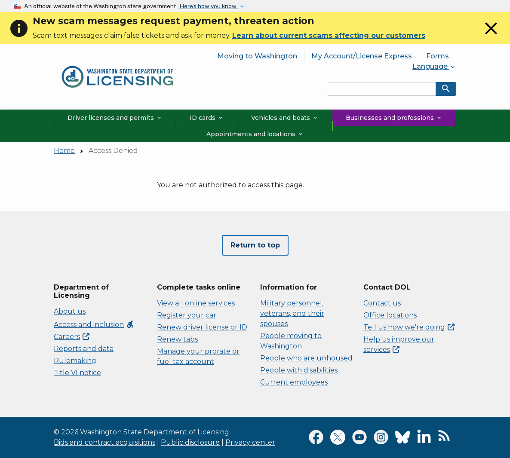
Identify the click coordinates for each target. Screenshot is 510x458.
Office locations (390, 315)
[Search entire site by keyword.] (382, 89)
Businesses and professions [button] (394, 118)
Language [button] (434, 66)
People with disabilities (299, 370)
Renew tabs (177, 339)
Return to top (255, 245)
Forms (437, 56)
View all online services (196, 303)
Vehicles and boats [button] (285, 118)
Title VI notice (77, 373)
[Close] (491, 36)
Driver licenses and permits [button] (115, 118)
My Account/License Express (361, 56)
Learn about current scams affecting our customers (328, 35)
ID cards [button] (207, 118)
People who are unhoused (306, 358)
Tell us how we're (409, 327)
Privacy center (250, 442)
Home (64, 151)
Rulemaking (75, 361)
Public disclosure (190, 442)
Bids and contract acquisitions (104, 442)
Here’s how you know (208, 6)
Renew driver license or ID (202, 327)
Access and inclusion (94, 325)
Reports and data (84, 349)
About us (70, 311)
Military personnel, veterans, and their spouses (292, 313)
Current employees (294, 382)
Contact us (382, 303)
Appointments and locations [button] (255, 134)
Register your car (186, 315)
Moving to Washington (257, 56)
